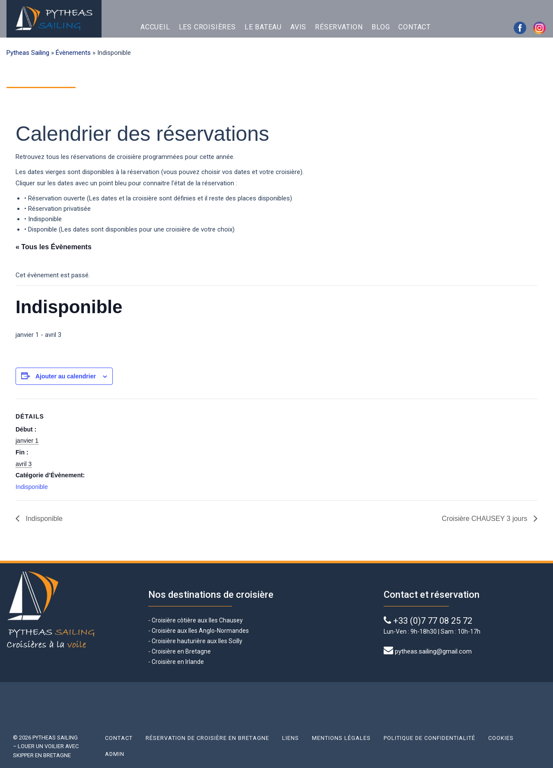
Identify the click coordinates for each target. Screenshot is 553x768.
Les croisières (207, 27)
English (446, 27)
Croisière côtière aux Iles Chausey (197, 620)
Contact (414, 27)
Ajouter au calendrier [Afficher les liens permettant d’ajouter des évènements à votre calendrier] (65, 376)
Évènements (73, 53)
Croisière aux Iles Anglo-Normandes (199, 630)
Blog (381, 27)
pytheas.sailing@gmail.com (433, 651)
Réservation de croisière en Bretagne (207, 738)
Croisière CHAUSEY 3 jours (485, 518)
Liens (290, 738)
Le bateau (263, 27)
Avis (298, 27)
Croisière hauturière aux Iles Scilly (197, 641)
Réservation (339, 27)
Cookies (501, 738)
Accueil (155, 27)
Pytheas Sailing (27, 53)
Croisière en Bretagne (181, 651)
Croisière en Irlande (178, 661)
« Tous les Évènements (54, 247)
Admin (114, 754)
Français (466, 27)
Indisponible (32, 486)
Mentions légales (341, 738)
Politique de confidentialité (429, 738)
